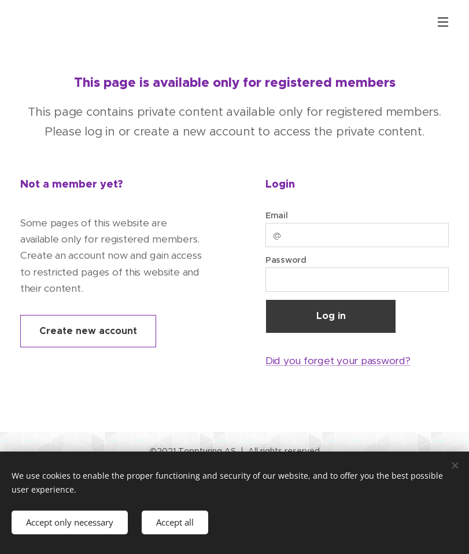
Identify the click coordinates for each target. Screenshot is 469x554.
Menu (443, 22)
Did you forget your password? (338, 360)
